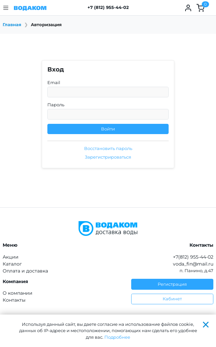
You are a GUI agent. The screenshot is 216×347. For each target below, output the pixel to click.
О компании (17, 293)
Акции (11, 257)
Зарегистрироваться (108, 157)
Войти (108, 128)
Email (53, 82)
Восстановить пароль (108, 148)
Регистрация (172, 284)
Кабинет (172, 298)
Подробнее (117, 337)
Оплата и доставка (25, 271)
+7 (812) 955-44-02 (108, 7)
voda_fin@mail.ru (193, 264)
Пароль (55, 104)
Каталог (12, 264)
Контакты (14, 300)
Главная (12, 24)
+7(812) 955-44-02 (193, 257)
